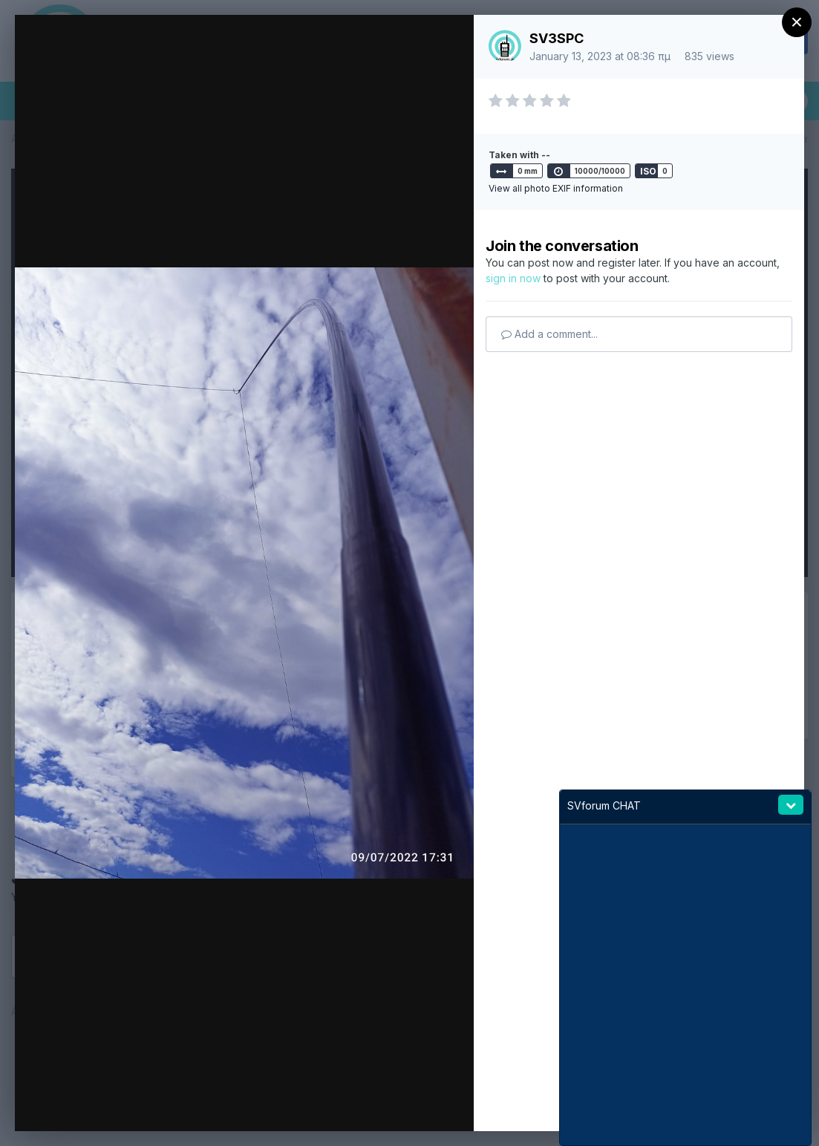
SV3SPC (556, 38)
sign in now (513, 278)
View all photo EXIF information (556, 188)
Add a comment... (549, 334)
